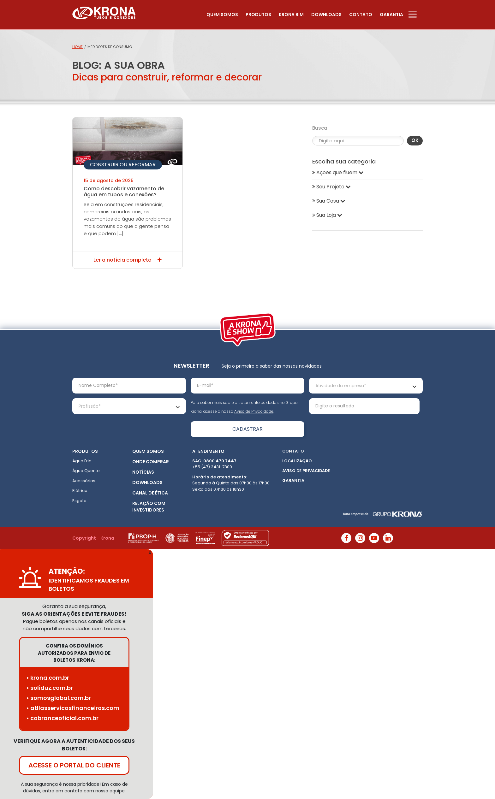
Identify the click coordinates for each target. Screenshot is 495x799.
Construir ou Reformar (123, 164)
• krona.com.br (47, 678)
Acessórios (83, 481)
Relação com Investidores (148, 506)
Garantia (391, 14)
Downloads (326, 14)
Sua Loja (327, 215)
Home (77, 46)
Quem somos (222, 14)
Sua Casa (328, 200)
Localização (297, 461)
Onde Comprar (150, 462)
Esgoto (79, 501)
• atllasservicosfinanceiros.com (72, 708)
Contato (360, 14)
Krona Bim (291, 14)
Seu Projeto (331, 186)
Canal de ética (150, 493)
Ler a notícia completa (127, 259)
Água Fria (82, 461)
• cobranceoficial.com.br (62, 718)
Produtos (258, 14)
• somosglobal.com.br (58, 698)
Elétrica (79, 491)
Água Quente (86, 471)
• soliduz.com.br (49, 688)
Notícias (143, 472)
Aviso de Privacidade (253, 411)
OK (415, 140)
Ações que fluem (338, 172)
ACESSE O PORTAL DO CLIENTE (74, 765)
